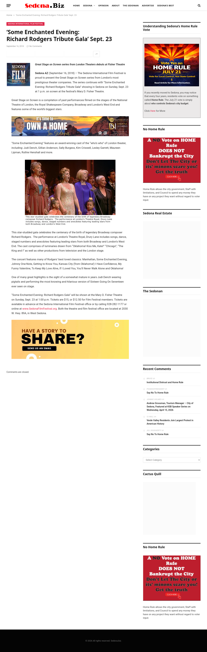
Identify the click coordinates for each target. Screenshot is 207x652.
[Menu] (8, 5)
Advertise (148, 5)
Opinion (103, 5)
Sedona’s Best (165, 5)
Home (76, 5)
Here (152, 110)
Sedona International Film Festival (25, 24)
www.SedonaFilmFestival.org (39, 308)
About (116, 5)
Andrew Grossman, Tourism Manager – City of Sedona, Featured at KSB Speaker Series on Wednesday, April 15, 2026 (170, 406)
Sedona (87, 5)
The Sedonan (131, 5)
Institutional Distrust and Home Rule (165, 382)
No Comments (34, 46)
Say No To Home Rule (158, 392)
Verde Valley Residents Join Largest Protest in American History (170, 422)
